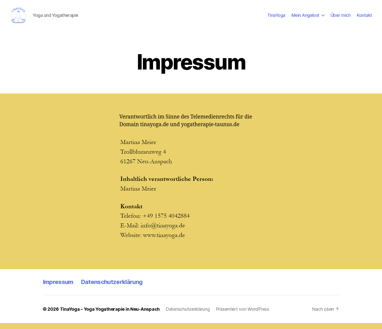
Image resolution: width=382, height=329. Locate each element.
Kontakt (364, 18)
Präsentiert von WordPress (242, 315)
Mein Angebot (305, 18)
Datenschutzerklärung (112, 287)
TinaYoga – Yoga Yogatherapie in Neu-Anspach (110, 315)
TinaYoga (276, 18)
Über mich (341, 18)
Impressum (58, 287)
